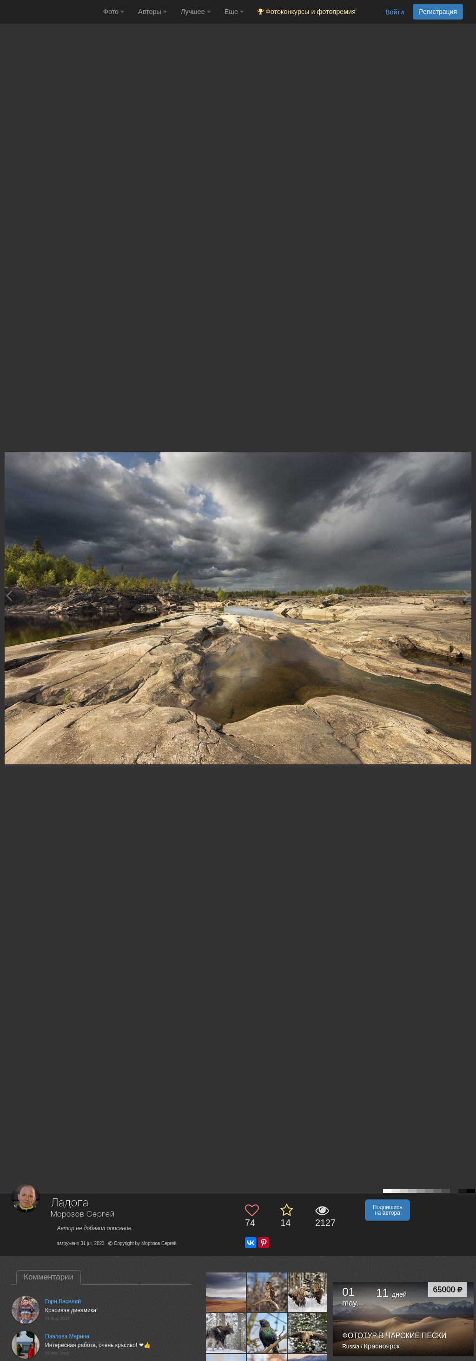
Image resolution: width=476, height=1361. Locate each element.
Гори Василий (63, 1301)
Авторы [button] (152, 11)
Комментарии (48, 1277)
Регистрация (438, 11)
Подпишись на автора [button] (388, 1210)
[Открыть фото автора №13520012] (267, 1333)
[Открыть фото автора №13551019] (267, 1292)
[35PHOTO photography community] (50, 12)
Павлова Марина (67, 1336)
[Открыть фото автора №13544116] (226, 1333)
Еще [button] (234, 11)
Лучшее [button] (196, 11)
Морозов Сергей (83, 1214)
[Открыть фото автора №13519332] (308, 1333)
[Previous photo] (9, 595)
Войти (394, 12)
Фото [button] (113, 11)
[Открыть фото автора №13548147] (308, 1292)
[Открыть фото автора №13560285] (226, 1292)
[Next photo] (466, 595)
